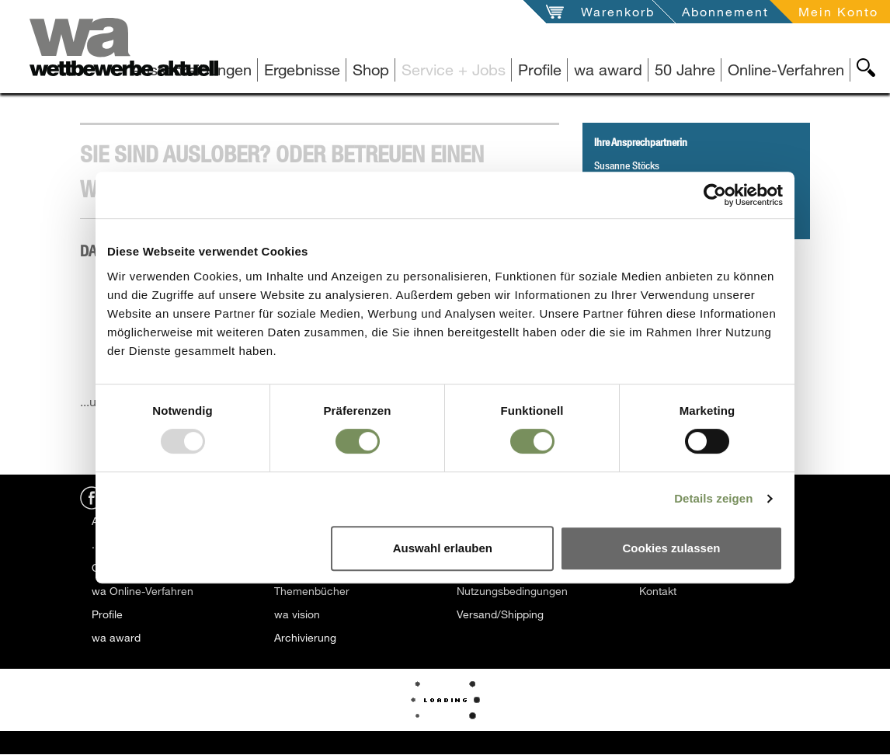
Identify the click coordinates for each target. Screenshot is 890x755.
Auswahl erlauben (442, 548)
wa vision (297, 614)
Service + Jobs (454, 69)
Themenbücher (311, 590)
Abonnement (725, 11)
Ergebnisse (302, 69)
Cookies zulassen (672, 548)
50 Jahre (685, 69)
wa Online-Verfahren (142, 590)
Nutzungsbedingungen (512, 590)
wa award (608, 69)
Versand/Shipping (500, 614)
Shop (371, 69)
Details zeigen (713, 498)
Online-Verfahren (786, 69)
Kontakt (657, 590)
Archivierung (305, 637)
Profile (539, 69)
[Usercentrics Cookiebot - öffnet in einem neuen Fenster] (715, 195)
